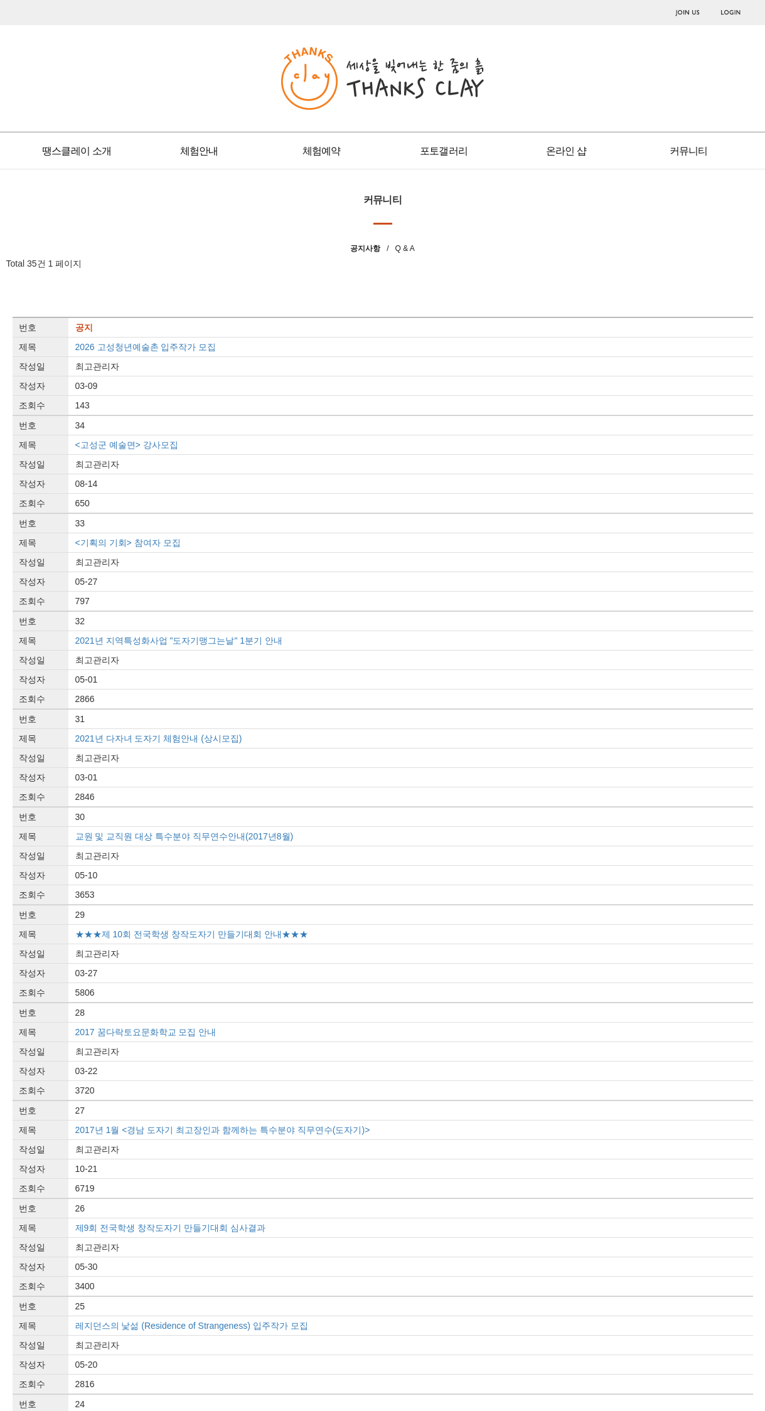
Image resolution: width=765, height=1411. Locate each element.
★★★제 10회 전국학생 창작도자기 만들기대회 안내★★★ (191, 934)
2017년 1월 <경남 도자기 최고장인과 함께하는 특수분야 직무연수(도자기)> (222, 1130)
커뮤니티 (689, 151)
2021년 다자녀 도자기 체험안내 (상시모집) (158, 738)
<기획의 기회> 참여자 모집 (128, 543)
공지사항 (365, 248)
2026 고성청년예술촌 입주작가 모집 (146, 347)
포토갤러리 (444, 151)
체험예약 (321, 151)
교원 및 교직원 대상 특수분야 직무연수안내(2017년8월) (184, 836)
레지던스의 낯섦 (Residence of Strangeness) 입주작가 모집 (191, 1326)
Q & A (404, 248)
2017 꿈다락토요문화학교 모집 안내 (146, 1032)
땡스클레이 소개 (76, 151)
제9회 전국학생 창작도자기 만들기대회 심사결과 (170, 1228)
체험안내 (199, 151)
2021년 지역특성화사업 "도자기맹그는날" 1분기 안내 (178, 641)
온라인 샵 (566, 151)
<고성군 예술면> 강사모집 (126, 445)
